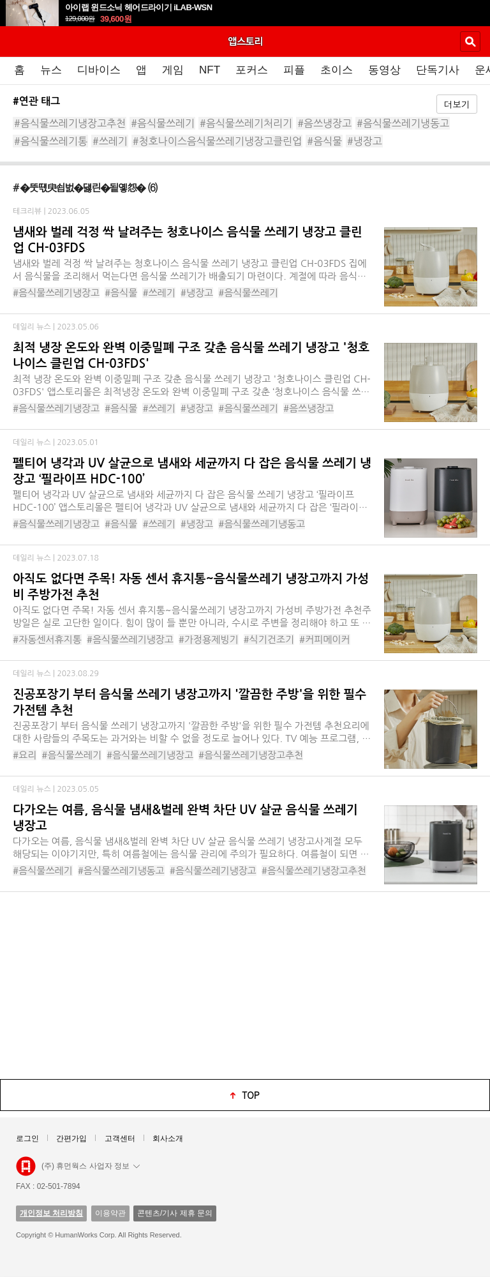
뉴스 (51, 70)
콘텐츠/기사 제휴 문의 (174, 1213)
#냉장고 (364, 141)
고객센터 (120, 1138)
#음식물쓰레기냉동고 (403, 123)
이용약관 (110, 1213)
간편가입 (71, 1138)
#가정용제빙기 (209, 639)
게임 (173, 70)
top (251, 1095)
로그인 (27, 1138)
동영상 (384, 70)
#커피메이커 (324, 639)
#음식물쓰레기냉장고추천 (70, 123)
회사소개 (167, 1138)
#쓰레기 (110, 141)
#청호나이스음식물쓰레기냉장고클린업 (217, 141)
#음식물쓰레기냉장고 (56, 293)
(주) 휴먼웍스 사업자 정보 (90, 1165)
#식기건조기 (269, 639)
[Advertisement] (245, 984)
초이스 (336, 70)
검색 (470, 41)
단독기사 (437, 70)
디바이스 (99, 70)
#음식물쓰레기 (163, 123)
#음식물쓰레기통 (50, 141)
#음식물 (324, 141)
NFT (209, 70)
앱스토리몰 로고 (26, 1166)
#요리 (24, 755)
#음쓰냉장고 (324, 123)
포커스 (251, 70)
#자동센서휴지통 (47, 639)
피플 (294, 70)
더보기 (456, 104)
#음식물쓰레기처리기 (246, 123)
